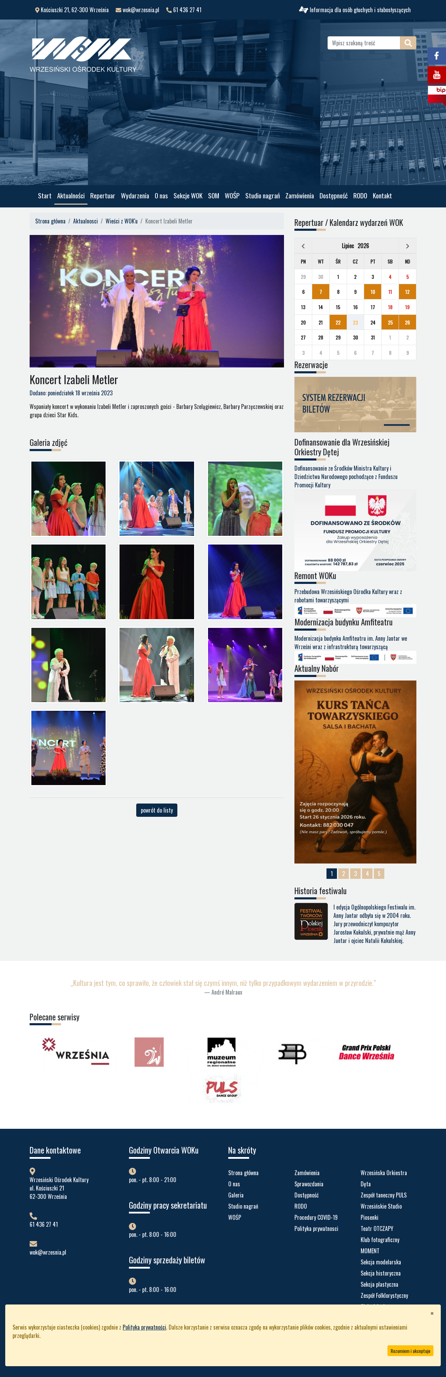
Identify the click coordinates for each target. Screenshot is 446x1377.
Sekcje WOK (188, 195)
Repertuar (102, 195)
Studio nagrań (262, 195)
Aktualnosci (85, 221)
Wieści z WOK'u (122, 221)
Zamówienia (299, 195)
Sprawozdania (308, 1184)
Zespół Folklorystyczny (384, 1295)
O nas (161, 195)
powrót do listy (157, 810)
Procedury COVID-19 (316, 1217)
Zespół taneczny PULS (384, 1195)
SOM (213, 195)
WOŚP (232, 195)
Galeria (236, 1195)
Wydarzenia (135, 195)
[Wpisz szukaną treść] (364, 43)
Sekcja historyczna (381, 1273)
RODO (360, 195)
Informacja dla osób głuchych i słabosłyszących (355, 10)
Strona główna (50, 221)
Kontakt (382, 195)
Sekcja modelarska (381, 1262)
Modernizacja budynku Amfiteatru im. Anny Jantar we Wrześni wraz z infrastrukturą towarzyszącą (355, 647)
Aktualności (71, 195)
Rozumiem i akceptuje (410, 1350)
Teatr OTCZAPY (377, 1228)
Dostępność (334, 195)
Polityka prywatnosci (316, 1228)
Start (45, 195)
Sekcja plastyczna (379, 1284)
